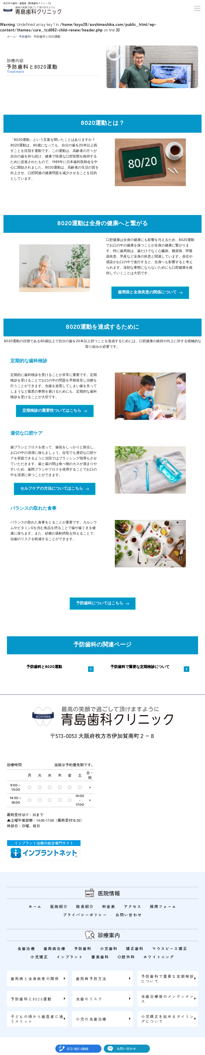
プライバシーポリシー (85, 914)
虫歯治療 (26, 948)
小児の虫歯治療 (91, 1019)
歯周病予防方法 (91, 978)
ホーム (11, 36)
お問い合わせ (126, 1048)
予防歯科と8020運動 (31, 999)
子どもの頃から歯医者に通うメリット (37, 1019)
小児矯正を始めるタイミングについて (167, 1019)
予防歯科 (25, 36)
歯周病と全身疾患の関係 (35, 978)
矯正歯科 (135, 948)
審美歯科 (100, 957)
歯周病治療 (55, 948)
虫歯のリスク (89, 999)
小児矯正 (39, 957)
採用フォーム (163, 906)
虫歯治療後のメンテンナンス (167, 998)
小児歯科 (109, 948)
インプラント (69, 957)
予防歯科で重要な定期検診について (167, 978)
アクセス (133, 906)
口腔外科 (126, 957)
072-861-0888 (77, 1048)
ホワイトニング (158, 957)
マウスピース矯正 (169, 948)
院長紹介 (85, 906)
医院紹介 (59, 906)
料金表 (109, 906)
